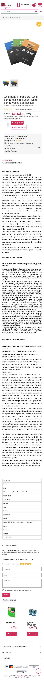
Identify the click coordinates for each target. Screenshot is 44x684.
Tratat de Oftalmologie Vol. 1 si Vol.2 (31, 624)
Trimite (6, 594)
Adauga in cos (18, 123)
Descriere (7, 160)
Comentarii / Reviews (12, 163)
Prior (13, 148)
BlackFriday (16, 17)
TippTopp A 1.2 (11, 622)
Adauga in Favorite (20, 127)
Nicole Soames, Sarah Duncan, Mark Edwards (19, 105)
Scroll (38, 671)
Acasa (7, 17)
